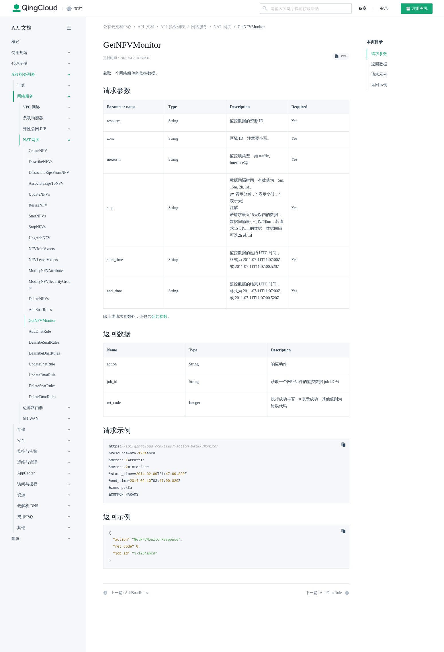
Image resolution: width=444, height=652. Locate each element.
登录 (383, 8)
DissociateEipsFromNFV (49, 172)
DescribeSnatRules (44, 342)
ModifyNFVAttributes (46, 270)
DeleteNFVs (39, 299)
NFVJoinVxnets (42, 249)
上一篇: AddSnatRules (125, 593)
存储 (21, 429)
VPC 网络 (31, 107)
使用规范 (19, 52)
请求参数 (379, 54)
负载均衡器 (33, 118)
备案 (363, 8)
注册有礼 (416, 8)
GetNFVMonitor (42, 320)
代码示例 (19, 63)
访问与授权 (27, 484)
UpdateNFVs (39, 194)
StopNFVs (37, 227)
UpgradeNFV (39, 238)
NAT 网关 (31, 140)
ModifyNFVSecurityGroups (49, 284)
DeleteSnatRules (42, 386)
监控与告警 (27, 451)
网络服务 (25, 96)
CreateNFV (38, 151)
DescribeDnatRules (44, 353)
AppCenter (26, 473)
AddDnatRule (40, 331)
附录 (15, 538)
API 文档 (21, 28)
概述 (15, 42)
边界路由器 (33, 408)
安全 (21, 440)
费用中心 (25, 517)
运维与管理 (27, 462)
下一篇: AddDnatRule (327, 593)
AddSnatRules (40, 309)
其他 (21, 528)
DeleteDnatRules (42, 397)
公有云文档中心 (117, 26)
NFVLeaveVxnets (43, 260)
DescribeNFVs (40, 161)
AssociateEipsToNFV (46, 183)
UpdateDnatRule (42, 375)
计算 (21, 85)
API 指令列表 (23, 74)
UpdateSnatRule (42, 364)
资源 (21, 495)
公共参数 (159, 316)
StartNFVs (37, 216)
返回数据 (379, 64)
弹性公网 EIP (34, 129)
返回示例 (379, 85)
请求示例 (379, 74)
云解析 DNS (27, 506)
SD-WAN (30, 418)
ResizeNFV (38, 205)
